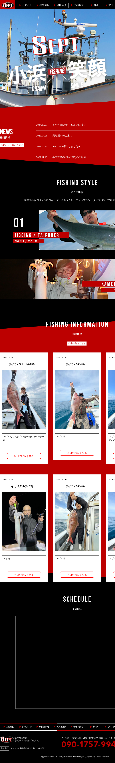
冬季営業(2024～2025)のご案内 (69, 125)
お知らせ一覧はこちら (12, 145)
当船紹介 (60, 5)
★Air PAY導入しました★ (66, 146)
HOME (8, 726)
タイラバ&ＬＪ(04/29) (22, 364)
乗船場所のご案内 (62, 135)
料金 (95, 5)
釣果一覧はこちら (77, 343)
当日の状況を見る (24, 456)
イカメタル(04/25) (22, 486)
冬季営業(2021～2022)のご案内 (69, 157)
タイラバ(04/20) (75, 486)
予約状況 (77, 5)
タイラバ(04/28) (75, 364)
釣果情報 (42, 5)
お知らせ (25, 5)
